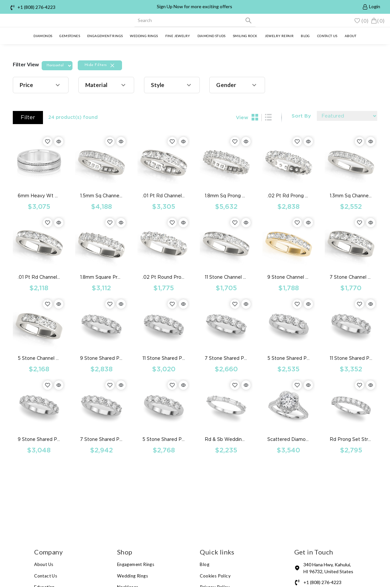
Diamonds (42, 36)
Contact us (327, 36)
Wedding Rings (144, 36)
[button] (40, 85)
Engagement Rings (105, 36)
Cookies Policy (215, 575)
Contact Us (45, 575)
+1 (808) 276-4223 (36, 7)
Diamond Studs (211, 36)
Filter (28, 117)
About (351, 36)
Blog (305, 36)
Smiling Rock (245, 36)
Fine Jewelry (177, 36)
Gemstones (69, 36)
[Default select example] (347, 116)
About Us (43, 564)
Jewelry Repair (279, 36)
